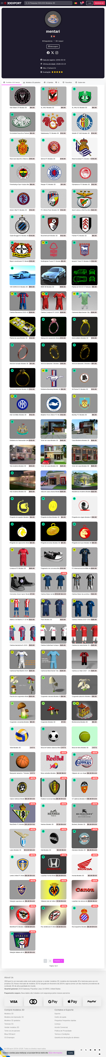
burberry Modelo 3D (78, 824)
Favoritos (67, 82)
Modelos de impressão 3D (14, 1017)
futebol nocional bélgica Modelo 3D (53, 799)
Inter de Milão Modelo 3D (18, 415)
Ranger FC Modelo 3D (48, 184)
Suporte (57, 1014)
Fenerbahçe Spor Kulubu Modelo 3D (22, 184)
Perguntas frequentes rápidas (65, 1020)
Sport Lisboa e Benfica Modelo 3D (83, 210)
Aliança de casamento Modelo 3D (52, 338)
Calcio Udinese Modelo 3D (19, 799)
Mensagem (53, 47)
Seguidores (47, 41)
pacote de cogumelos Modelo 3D (21, 696)
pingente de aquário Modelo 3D (20, 517)
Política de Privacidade (63, 1031)
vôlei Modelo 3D (15, 748)
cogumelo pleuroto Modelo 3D (82, 696)
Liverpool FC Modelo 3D (18, 568)
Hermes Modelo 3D (47, 824)
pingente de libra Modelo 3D (50, 517)
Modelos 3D (8, 1014)
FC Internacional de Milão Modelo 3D (84, 568)
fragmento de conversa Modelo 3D (52, 568)
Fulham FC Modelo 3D (79, 236)
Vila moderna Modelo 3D (18, 466)
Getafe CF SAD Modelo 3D (81, 133)
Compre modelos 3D (14, 1010)
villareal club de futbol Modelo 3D (52, 901)
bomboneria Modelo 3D (80, 722)
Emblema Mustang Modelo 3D (51, 389)
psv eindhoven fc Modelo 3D (50, 927)
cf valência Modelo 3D (79, 799)
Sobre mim (80, 82)
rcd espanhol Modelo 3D (80, 927)
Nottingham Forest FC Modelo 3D (52, 261)
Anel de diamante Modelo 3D (19, 389)
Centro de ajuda (60, 1017)
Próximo (58, 961)
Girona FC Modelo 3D (48, 159)
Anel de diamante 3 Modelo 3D (51, 364)
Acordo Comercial (61, 1027)
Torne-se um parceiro (12, 1031)
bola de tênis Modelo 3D (80, 748)
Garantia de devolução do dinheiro (67, 1037)
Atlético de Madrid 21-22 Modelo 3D (22, 620)
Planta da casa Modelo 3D (18, 338)
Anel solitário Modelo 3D (80, 338)
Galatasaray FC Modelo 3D (50, 133)
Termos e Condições (62, 1034)
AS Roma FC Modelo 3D (80, 389)
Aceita (70, 1053)
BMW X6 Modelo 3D (47, 287)
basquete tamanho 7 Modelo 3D (20, 773)
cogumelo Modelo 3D (48, 722)
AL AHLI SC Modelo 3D (79, 108)
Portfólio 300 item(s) (11, 82)
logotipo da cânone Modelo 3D (82, 901)
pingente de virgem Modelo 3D (82, 517)
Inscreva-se (99, 3)
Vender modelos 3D (11, 1027)
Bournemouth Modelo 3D (49, 236)
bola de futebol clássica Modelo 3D (53, 748)
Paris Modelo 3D (46, 620)
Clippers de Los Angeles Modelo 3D (84, 773)
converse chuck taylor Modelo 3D (21, 594)
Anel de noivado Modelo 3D (19, 364)
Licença (57, 1024)
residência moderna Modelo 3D (82, 492)
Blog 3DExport (9, 1034)
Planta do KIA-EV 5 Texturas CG (82, 287)
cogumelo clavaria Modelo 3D (51, 696)
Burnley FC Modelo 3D (79, 415)
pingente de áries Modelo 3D (50, 543)
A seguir (60, 41)
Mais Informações (55, 1053)
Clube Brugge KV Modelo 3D (19, 236)
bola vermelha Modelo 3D (49, 773)
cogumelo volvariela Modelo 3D (20, 722)
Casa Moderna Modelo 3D (80, 440)
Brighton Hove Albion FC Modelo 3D (53, 415)
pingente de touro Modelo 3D (82, 543)
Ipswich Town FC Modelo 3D (81, 261)
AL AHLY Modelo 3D (47, 108)
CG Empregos (9, 1037)
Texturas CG (8, 1024)
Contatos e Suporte (64, 1010)
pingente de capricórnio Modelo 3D (21, 543)
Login (90, 3)
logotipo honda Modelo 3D (50, 876)
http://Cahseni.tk (49, 68)
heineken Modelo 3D (79, 850)
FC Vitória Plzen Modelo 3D (50, 210)
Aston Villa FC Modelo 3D (18, 210)
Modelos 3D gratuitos (31, 82)
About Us (8, 977)
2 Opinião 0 (51, 82)
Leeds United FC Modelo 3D (19, 876)
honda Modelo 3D (78, 876)
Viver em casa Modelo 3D (49, 440)
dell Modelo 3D (46, 850)
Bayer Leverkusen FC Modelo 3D (21, 261)
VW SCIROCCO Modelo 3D (19, 287)
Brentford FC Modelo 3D (18, 927)
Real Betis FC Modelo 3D (18, 824)
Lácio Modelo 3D (15, 850)
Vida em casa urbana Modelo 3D (52, 492)
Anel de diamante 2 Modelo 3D (82, 364)
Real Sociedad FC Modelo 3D (82, 159)
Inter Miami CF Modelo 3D (18, 108)
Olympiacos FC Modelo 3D (81, 184)
